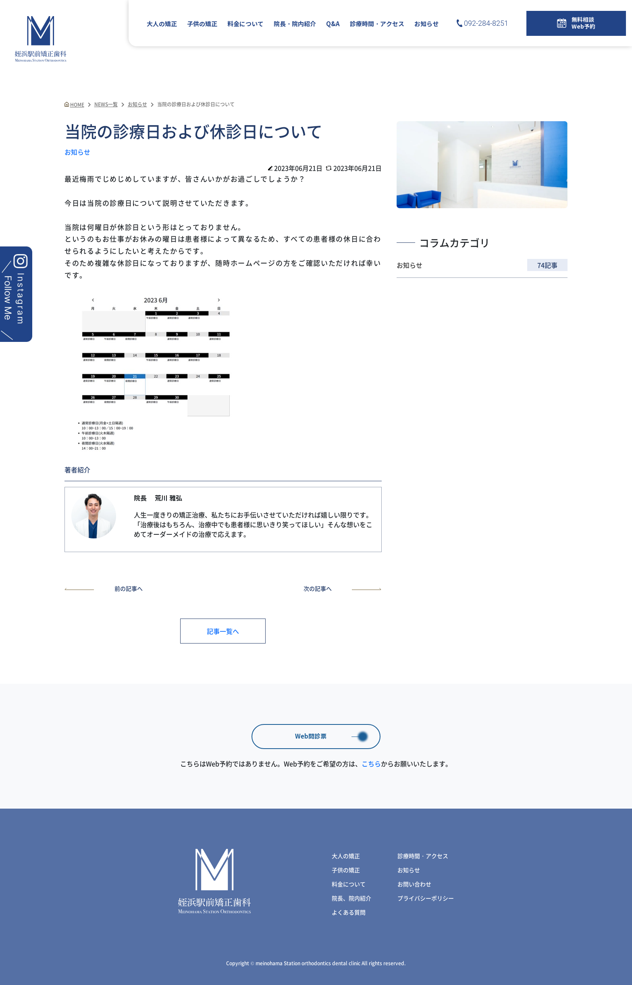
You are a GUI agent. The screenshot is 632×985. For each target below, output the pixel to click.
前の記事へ (103, 588)
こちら (371, 763)
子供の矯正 (202, 24)
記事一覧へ (223, 631)
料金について (245, 24)
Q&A (333, 24)
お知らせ (426, 24)
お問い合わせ (414, 884)
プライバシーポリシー (425, 898)
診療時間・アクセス (377, 24)
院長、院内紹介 (351, 898)
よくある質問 (349, 912)
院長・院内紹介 (295, 24)
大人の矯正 (162, 24)
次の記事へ (343, 588)
